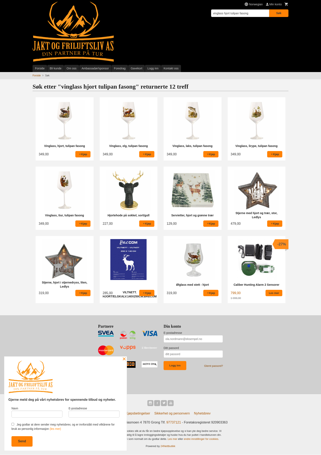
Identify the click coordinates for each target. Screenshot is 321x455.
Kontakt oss (171, 68)
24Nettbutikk (167, 446)
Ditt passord (171, 348)
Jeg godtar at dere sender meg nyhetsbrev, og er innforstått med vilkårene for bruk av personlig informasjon (63, 426)
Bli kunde (56, 68)
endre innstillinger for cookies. (201, 439)
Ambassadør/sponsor (95, 68)
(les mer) (55, 428)
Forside (40, 68)
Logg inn (152, 68)
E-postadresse (173, 332)
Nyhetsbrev (202, 414)
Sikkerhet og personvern (172, 414)
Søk (278, 13)
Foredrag (120, 68)
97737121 (173, 423)
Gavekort (136, 68)
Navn (36, 411)
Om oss (71, 68)
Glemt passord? (213, 365)
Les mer (173, 439)
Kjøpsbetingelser (138, 414)
